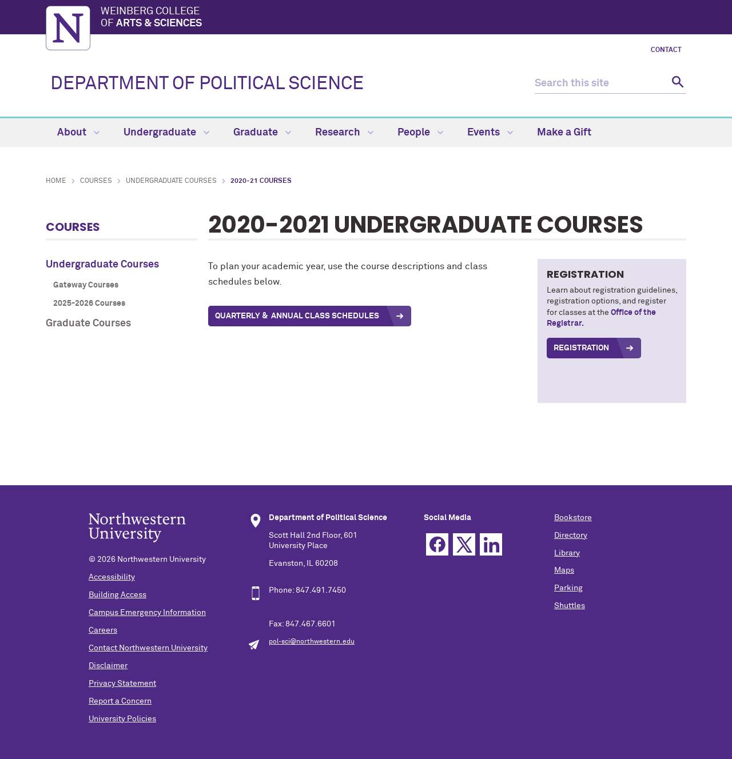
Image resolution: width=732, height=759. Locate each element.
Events (490, 132)
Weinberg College (393, 18)
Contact (666, 50)
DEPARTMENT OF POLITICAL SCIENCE (207, 84)
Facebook (437, 544)
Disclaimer (108, 666)
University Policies (122, 719)
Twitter (464, 544)
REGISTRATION (581, 348)
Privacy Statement (122, 684)
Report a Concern (120, 701)
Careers (103, 630)
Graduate (262, 132)
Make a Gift (564, 132)
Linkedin (491, 544)
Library (567, 553)
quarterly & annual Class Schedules (297, 316)
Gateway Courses (85, 285)
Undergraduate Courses (171, 181)
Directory (570, 536)
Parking (568, 588)
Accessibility (112, 577)
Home (56, 181)
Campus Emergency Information (147, 613)
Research (344, 132)
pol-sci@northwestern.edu (312, 641)
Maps (564, 570)
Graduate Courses (88, 323)
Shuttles (569, 606)
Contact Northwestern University (148, 648)
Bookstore (573, 518)
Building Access (117, 595)
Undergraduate (166, 132)
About (78, 132)
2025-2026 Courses (89, 303)
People (420, 132)
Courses (96, 181)
